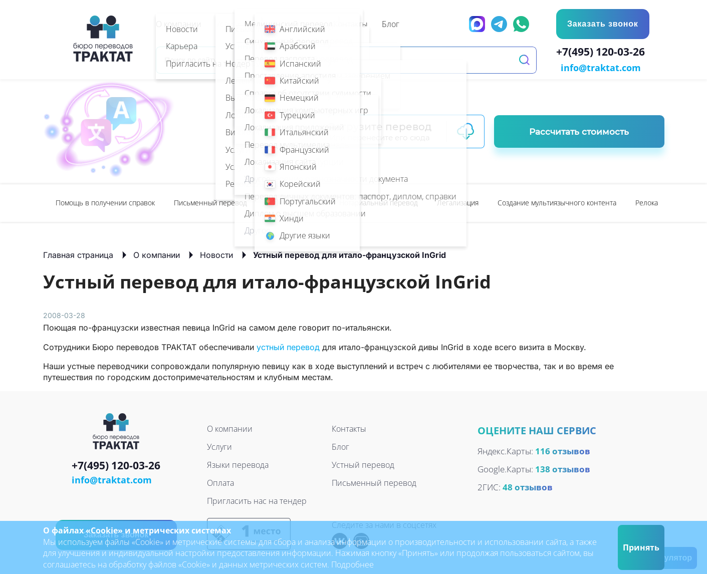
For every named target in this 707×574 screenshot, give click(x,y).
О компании (156, 254)
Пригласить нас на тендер (257, 499)
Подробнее (352, 564)
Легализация (458, 201)
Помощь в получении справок (105, 201)
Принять (641, 547)
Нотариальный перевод (378, 201)
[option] (105, 202)
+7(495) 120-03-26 (603, 53)
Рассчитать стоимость (579, 131)
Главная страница (78, 254)
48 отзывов (528, 486)
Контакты (349, 427)
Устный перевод (293, 201)
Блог (340, 445)
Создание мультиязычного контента (557, 201)
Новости (216, 254)
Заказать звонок (601, 24)
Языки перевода (238, 463)
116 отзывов (562, 450)
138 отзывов (562, 468)
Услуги (219, 445)
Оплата (220, 481)
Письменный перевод (210, 201)
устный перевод (288, 346)
